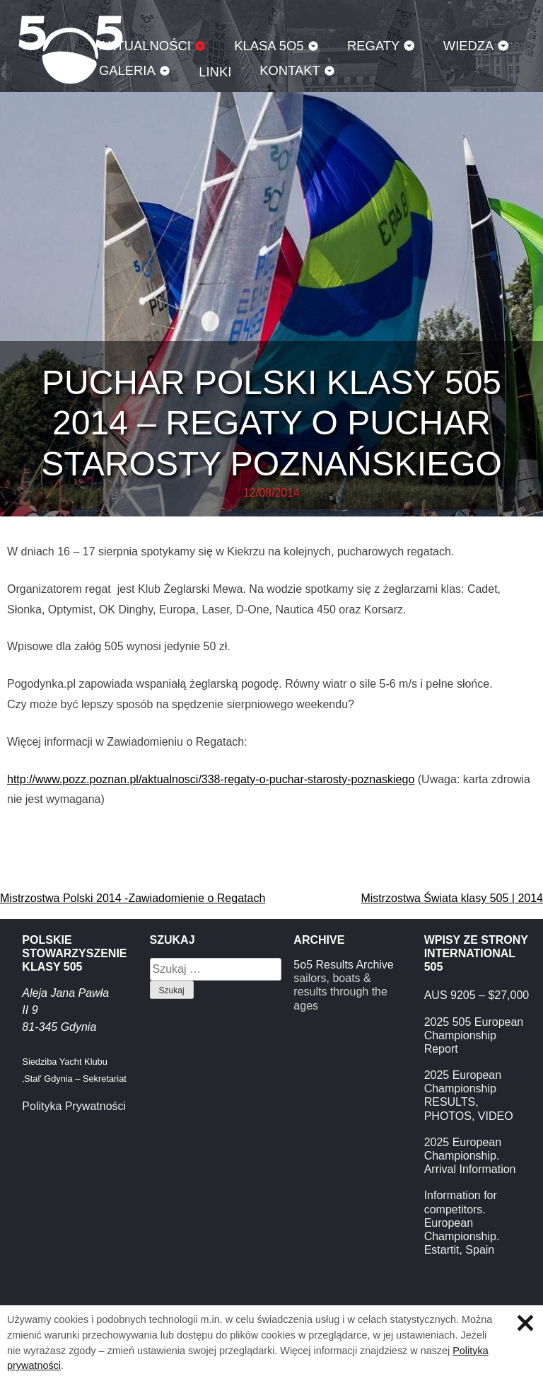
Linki (215, 71)
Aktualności (145, 45)
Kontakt (289, 70)
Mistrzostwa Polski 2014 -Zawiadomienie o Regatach (132, 898)
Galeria (127, 70)
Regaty (373, 45)
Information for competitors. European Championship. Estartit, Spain (462, 1222)
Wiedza (468, 45)
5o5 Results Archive (343, 965)
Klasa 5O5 (268, 45)
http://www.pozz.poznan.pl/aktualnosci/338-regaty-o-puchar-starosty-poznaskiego (210, 779)
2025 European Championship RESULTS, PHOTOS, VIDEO (468, 1095)
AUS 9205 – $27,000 (477, 995)
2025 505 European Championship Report (474, 1035)
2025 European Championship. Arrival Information (470, 1155)
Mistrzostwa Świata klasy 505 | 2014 (452, 898)
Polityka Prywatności (74, 1106)
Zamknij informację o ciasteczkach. (525, 1323)
